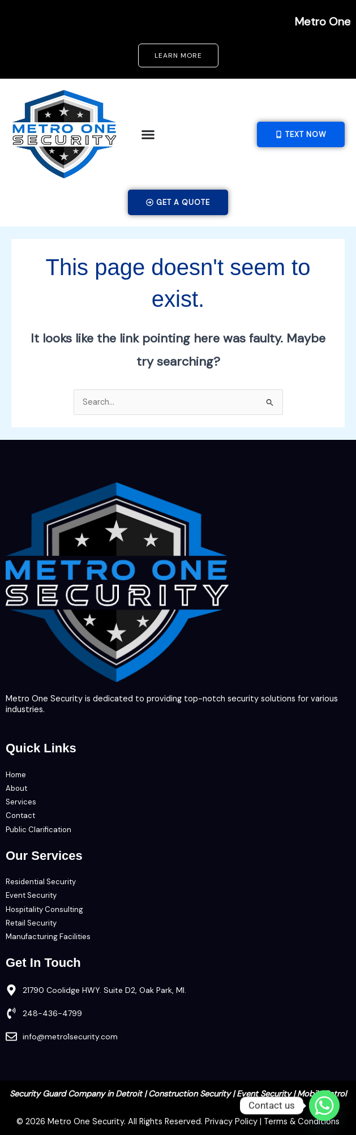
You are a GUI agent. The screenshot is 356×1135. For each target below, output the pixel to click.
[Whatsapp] (324, 1105)
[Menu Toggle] (148, 134)
